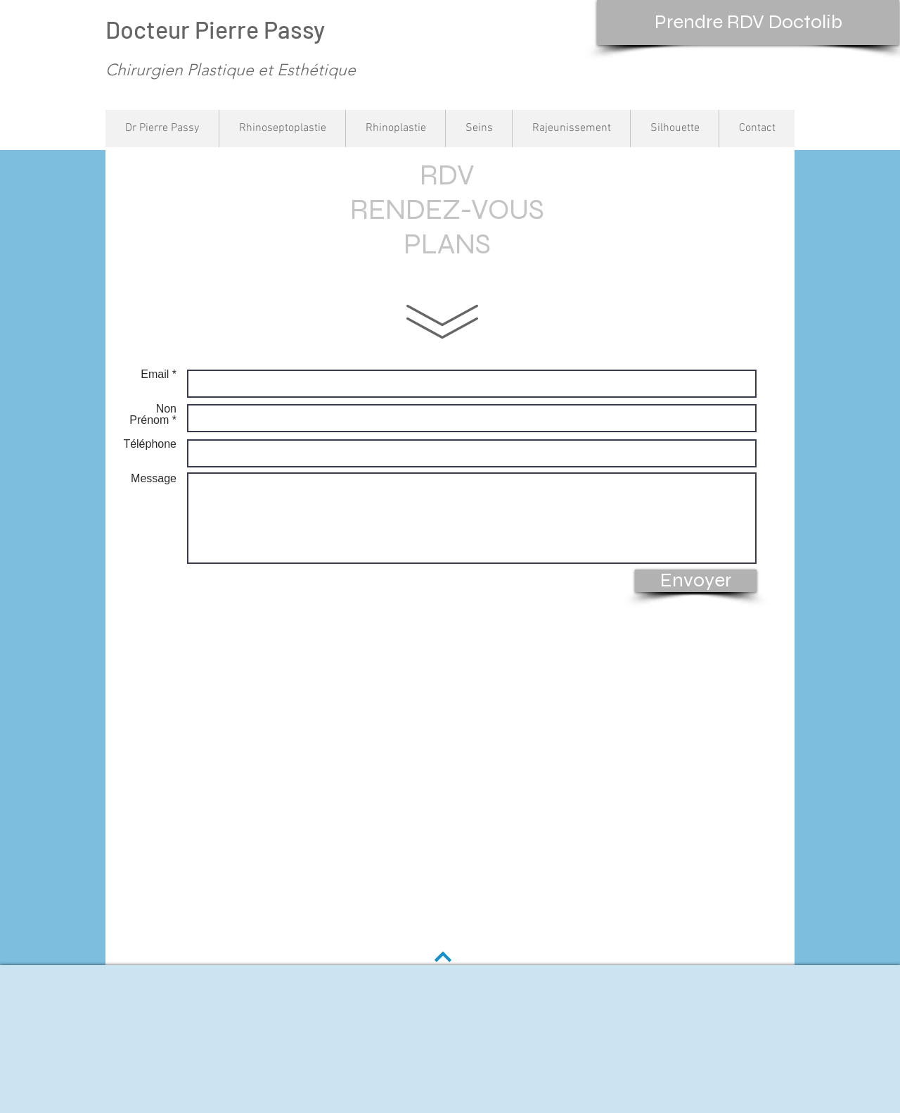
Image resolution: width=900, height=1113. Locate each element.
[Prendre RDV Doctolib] (748, 22)
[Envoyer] (696, 581)
